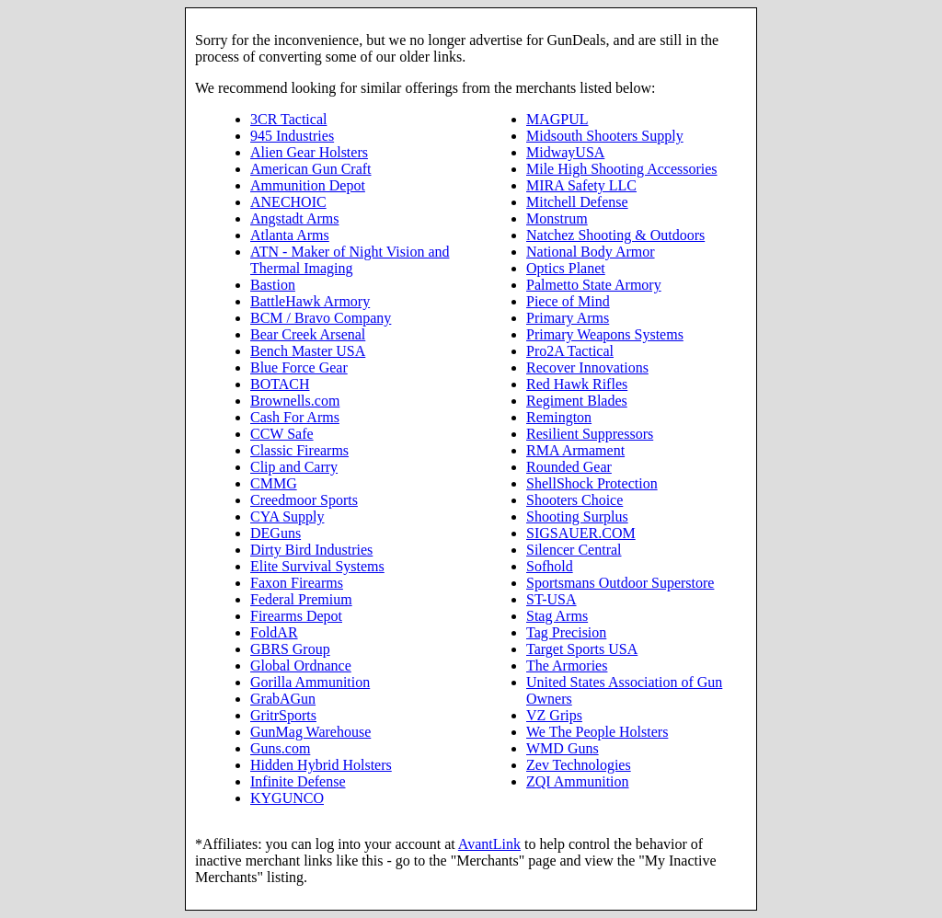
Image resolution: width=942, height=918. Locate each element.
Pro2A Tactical (570, 351)
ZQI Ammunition (577, 781)
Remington (559, 417)
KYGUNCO (287, 798)
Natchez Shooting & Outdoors (615, 235)
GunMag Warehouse (310, 732)
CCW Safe (282, 434)
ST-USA (551, 599)
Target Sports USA (582, 649)
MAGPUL (557, 119)
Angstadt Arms (294, 218)
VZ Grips (554, 715)
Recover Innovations (587, 367)
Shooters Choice (574, 500)
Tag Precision (566, 632)
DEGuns (275, 533)
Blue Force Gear (299, 367)
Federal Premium (301, 599)
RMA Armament (575, 450)
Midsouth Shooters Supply (605, 135)
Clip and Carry (294, 467)
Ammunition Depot (307, 185)
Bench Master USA (307, 351)
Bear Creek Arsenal (307, 334)
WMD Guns (562, 748)
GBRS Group (290, 649)
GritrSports (283, 715)
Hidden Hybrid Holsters (321, 765)
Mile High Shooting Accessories (622, 169)
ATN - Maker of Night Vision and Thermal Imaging (350, 260)
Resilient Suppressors (589, 434)
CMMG (273, 483)
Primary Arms (567, 318)
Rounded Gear (569, 467)
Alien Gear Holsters (309, 152)
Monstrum (557, 218)
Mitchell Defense (577, 202)
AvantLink (489, 844)
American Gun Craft (311, 169)
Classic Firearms (299, 450)
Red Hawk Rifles (576, 384)
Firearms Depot (296, 616)
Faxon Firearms (296, 583)
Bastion (272, 285)
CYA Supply (287, 516)
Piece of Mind (568, 301)
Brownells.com (294, 400)
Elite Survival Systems (317, 566)
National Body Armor (590, 251)
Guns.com (280, 748)
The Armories (566, 665)
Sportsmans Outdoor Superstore (620, 583)
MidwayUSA (565, 152)
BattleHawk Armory (310, 301)
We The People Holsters (597, 732)
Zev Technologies (578, 765)
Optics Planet (565, 268)
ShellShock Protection (592, 483)
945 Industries (292, 135)
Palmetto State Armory (593, 285)
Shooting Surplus (577, 516)
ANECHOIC (288, 202)
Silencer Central (574, 549)
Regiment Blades (576, 400)
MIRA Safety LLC (581, 185)
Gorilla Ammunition (310, 682)
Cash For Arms (294, 417)
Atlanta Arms (289, 235)
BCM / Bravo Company (320, 318)
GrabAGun (283, 698)
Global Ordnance (300, 665)
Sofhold (549, 566)
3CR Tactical (288, 119)
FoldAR (274, 632)
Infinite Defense (298, 781)
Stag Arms (557, 616)
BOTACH (280, 384)
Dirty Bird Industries (311, 549)
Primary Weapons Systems (605, 334)
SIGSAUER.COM (581, 533)
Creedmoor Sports (304, 500)
